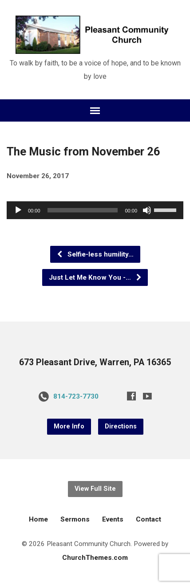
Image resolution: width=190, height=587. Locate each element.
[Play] (18, 210)
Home (38, 519)
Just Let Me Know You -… (95, 277)
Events (112, 519)
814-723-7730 (76, 396)
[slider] (83, 210)
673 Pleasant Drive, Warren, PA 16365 (95, 362)
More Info (69, 426)
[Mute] (146, 210)
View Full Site (95, 489)
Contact (148, 519)
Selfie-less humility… (95, 254)
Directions (121, 426)
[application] (95, 210)
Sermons (75, 519)
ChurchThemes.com (95, 558)
